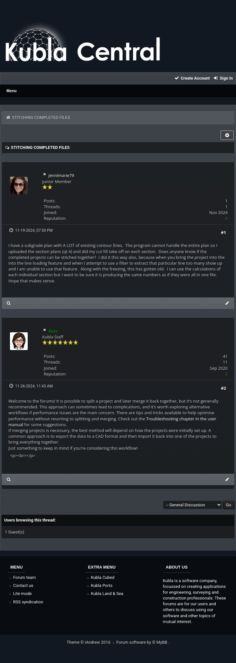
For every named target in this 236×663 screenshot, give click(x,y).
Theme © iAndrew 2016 (91, 642)
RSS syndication (25, 602)
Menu (11, 91)
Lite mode (20, 593)
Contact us (20, 585)
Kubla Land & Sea (104, 593)
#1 (223, 232)
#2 (223, 388)
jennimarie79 (61, 175)
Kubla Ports (99, 585)
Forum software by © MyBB (142, 642)
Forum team (22, 577)
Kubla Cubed (100, 577)
